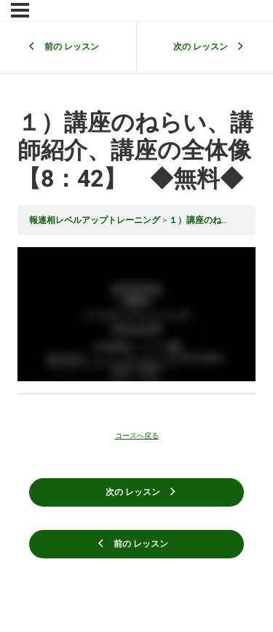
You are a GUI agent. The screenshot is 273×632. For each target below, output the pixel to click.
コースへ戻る (137, 436)
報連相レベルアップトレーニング (95, 220)
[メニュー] (20, 10)
